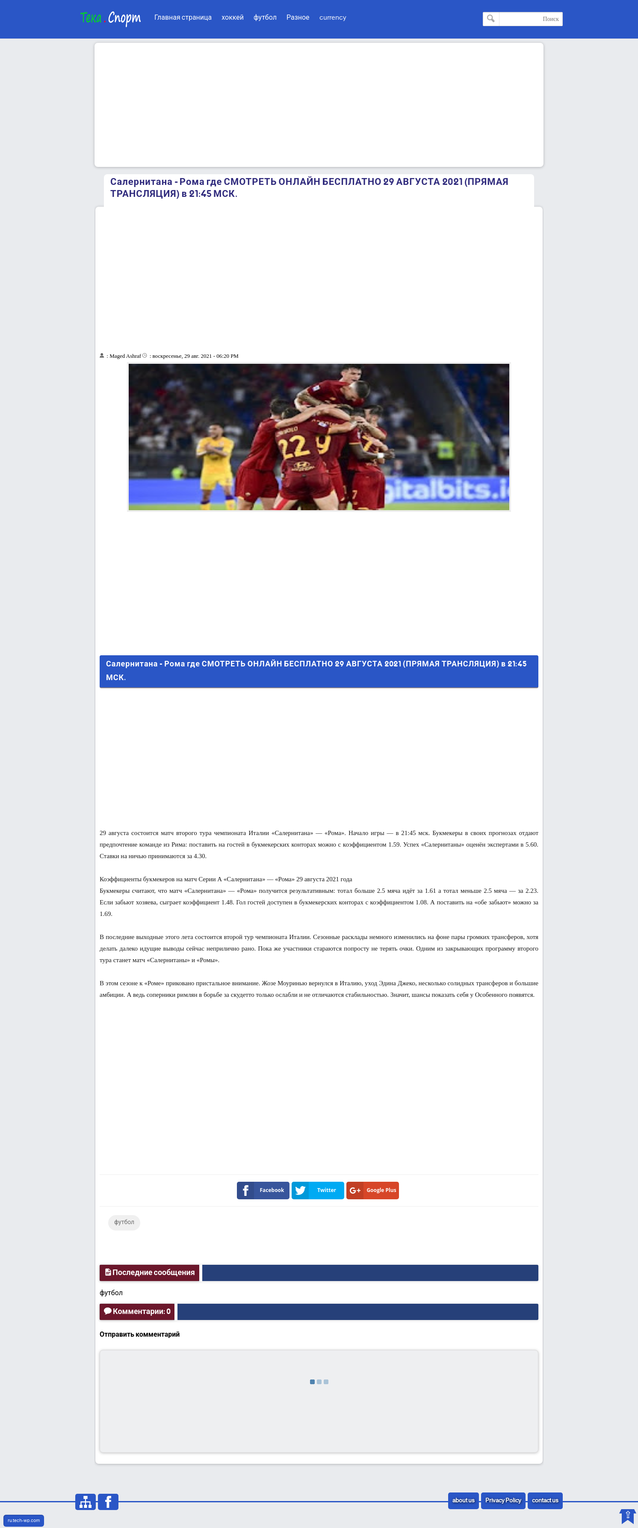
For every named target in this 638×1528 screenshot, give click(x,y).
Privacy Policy (503, 1501)
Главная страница (183, 18)
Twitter (315, 1190)
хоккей (233, 18)
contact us (545, 1501)
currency (332, 18)
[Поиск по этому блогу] (523, 19)
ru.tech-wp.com (24, 1520)
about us (463, 1501)
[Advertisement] (319, 105)
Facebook (262, 1190)
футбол (265, 18)
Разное (298, 18)
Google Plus (373, 1190)
